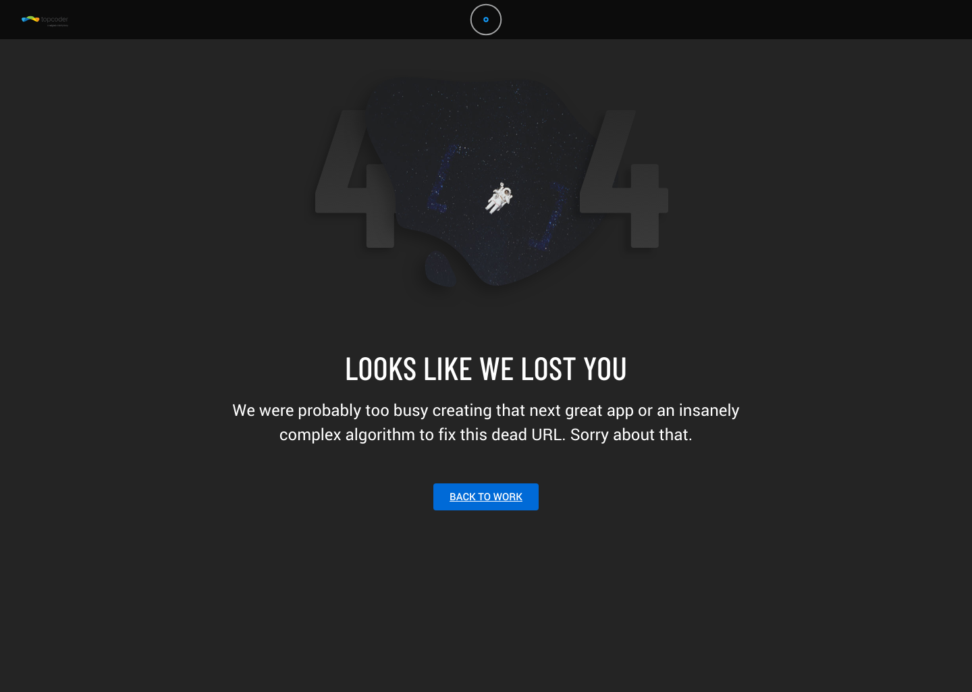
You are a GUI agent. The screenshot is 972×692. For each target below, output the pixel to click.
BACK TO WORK (486, 497)
